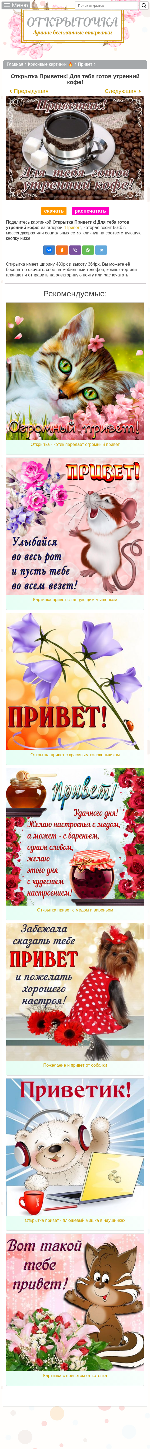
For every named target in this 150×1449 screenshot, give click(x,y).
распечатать (90, 211)
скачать (54, 211)
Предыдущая (31, 91)
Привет (72, 227)
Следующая (120, 91)
